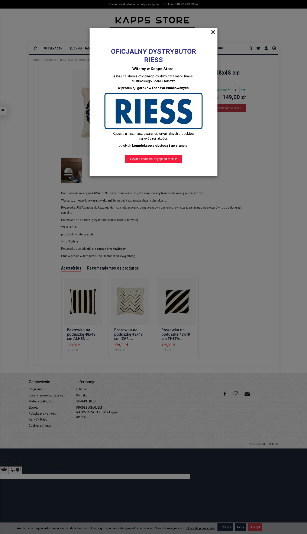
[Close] (213, 32)
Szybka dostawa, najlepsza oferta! (153, 159)
